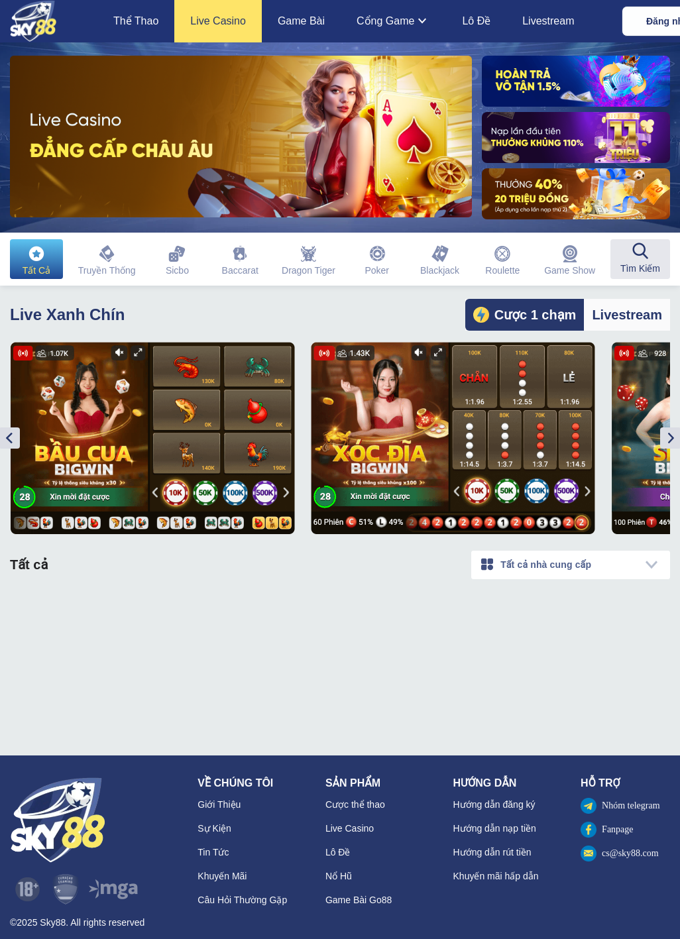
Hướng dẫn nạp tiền (494, 828)
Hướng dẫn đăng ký (494, 804)
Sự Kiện (214, 828)
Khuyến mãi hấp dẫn (496, 876)
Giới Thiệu (219, 804)
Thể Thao (135, 21)
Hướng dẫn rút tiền (492, 852)
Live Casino (218, 21)
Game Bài (301, 21)
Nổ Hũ (338, 876)
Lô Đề (476, 21)
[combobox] (570, 565)
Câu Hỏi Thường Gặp (242, 900)
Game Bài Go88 (358, 900)
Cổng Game (393, 21)
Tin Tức (213, 852)
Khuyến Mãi (222, 876)
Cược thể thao (355, 804)
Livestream (548, 21)
